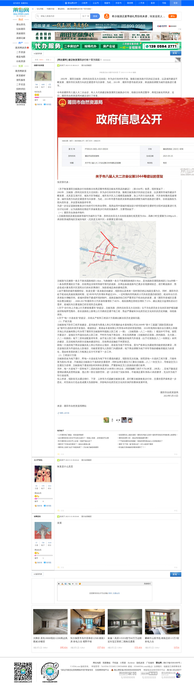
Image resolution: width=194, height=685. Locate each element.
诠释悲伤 (37, 516)
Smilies (79, 583)
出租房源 (20, 61)
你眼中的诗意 (39, 65)
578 (43, 486)
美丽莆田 (20, 33)
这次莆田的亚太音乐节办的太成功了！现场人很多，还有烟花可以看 (83, 438)
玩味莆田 (20, 29)
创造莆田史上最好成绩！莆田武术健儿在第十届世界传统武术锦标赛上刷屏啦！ (148, 435)
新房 (153, 3)
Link (69, 583)
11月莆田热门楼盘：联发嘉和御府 (71, 435)
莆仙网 (33, 10)
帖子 (84, 16)
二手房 (141, 3)
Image (65, 583)
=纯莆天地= (50, 9)
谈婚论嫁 (20, 38)
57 (36, 543)
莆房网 (130, 3)
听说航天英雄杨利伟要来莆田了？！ (132, 447)
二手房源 (20, 52)
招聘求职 (20, 89)
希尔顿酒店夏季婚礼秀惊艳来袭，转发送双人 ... (138, 16)
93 (36, 486)
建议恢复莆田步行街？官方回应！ (80, 9)
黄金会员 (38, 493)
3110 (49, 543)
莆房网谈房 (20, 48)
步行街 (66, 413)
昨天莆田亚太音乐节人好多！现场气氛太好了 (75, 441)
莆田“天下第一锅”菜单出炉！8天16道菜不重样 (136, 444)
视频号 (107, 3)
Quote (72, 583)
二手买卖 (20, 84)
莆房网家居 (20, 71)
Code (76, 583)
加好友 (39, 104)
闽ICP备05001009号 (171, 663)
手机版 (115, 663)
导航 (164, 3)
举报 (175, 454)
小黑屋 (123, 663)
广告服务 (150, 663)
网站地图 (97, 663)
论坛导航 (40, 9)
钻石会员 (38, 92)
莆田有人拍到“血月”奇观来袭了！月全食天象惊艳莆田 (78, 447)
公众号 (96, 3)
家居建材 (20, 75)
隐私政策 (140, 663)
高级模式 (147, 584)
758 (43, 543)
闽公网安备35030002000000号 (127, 670)
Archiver (131, 663)
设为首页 (16, 3)
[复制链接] (107, 60)
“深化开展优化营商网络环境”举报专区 (76, 670)
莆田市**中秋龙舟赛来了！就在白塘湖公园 (74, 444)
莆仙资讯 (20, 24)
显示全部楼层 (86, 65)
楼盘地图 (20, 57)
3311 (49, 486)
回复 (62, 454)
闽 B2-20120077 (174, 670)
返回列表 (38, 54)
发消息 (48, 104)
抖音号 (119, 3)
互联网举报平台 (102, 670)
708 (36, 85)
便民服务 (20, 80)
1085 (43, 85)
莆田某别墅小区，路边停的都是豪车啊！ (134, 438)
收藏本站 (24, 3)
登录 (176, 3)
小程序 (84, 3)
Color (62, 583)
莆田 (61, 413)
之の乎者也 (38, 460)
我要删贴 (106, 663)
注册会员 (116, 593)
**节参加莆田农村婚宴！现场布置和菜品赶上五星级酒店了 (141, 441)
